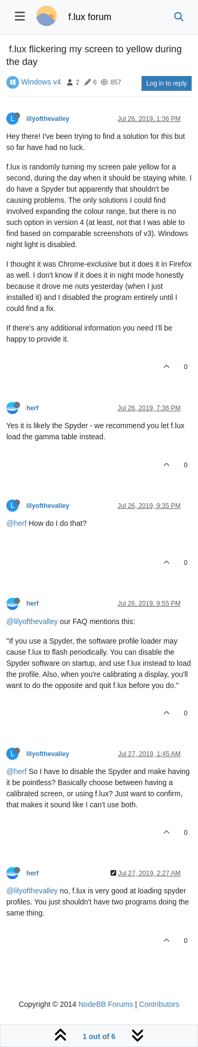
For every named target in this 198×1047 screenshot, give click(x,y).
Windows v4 (41, 82)
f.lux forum (89, 17)
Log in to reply (166, 83)
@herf (16, 523)
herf (32, 408)
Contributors (159, 1004)
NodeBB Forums (105, 1004)
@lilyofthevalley (32, 621)
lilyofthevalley (47, 118)
